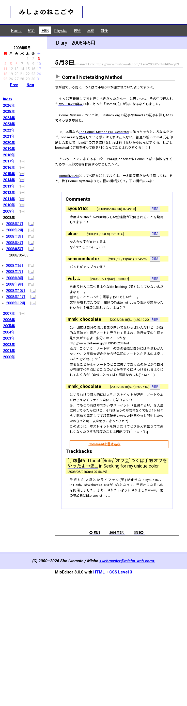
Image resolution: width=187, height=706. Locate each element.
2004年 (9, 332)
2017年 (9, 161)
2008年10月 (15, 291)
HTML (99, 694)
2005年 (9, 326)
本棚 (90, 30)
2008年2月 (14, 230)
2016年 (9, 167)
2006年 (9, 320)
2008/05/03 (18, 255)
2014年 (9, 180)
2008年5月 (14, 249)
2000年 (9, 357)
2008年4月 (14, 243)
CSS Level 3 (120, 694)
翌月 (142, 654)
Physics (60, 30)
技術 (77, 30)
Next (30, 85)
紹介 (31, 30)
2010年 (9, 205)
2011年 (9, 199)
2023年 (9, 124)
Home (16, 30)
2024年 (9, 118)
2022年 (9, 130)
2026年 (9, 105)
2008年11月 (15, 297)
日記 (45, 30)
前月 (91, 654)
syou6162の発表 (103, 113)
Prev (14, 85)
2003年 (9, 338)
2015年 (9, 174)
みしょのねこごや (46, 12)
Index (7, 99)
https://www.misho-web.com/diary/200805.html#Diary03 (137, 64)
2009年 (9, 211)
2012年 (9, 193)
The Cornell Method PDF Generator (115, 151)
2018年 (9, 155)
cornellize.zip (71, 209)
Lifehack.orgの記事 (129, 132)
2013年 (9, 186)
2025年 (9, 111)
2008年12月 (15, 303)
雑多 (104, 30)
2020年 (9, 143)
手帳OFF (115, 88)
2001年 (9, 351)
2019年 (9, 149)
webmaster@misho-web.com (127, 683)
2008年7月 (14, 272)
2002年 (9, 345)
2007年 (9, 313)
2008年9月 (14, 284)
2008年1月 (14, 224)
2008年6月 (14, 266)
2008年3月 (14, 236)
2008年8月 (14, 278)
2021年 (9, 136)
